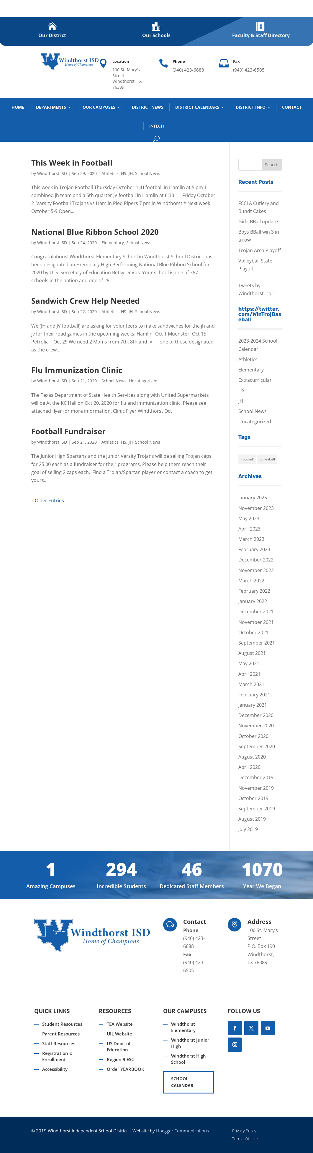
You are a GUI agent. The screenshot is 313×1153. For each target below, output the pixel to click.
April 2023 (249, 529)
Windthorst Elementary (183, 1027)
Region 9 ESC (120, 1059)
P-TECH (156, 126)
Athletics (110, 173)
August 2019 (252, 819)
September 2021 (256, 643)
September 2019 (256, 808)
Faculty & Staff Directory (261, 35)
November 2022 (256, 570)
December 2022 (255, 559)
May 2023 (248, 518)
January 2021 (252, 705)
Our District (52, 35)
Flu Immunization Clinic (76, 370)
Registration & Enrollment (57, 1056)
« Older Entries (47, 500)
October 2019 (253, 798)
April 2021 (249, 674)
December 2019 (255, 777)
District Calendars (197, 107)
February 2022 (254, 591)
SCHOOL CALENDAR (182, 1082)
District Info (251, 107)
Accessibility (55, 1069)
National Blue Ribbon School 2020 (95, 232)
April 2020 (249, 767)
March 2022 (251, 580)
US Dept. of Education (118, 1046)
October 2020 (253, 736)
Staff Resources (58, 1043)
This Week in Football (71, 162)
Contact (291, 107)
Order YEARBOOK (125, 1069)
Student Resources (62, 1024)
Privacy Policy (244, 1131)
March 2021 (251, 684)
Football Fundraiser (68, 431)
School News (147, 173)
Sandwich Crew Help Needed (85, 300)
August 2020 (252, 757)
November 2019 (256, 788)
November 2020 (256, 725)
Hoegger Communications (182, 1131)
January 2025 (252, 497)
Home (18, 107)
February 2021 (254, 694)
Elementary (112, 242)
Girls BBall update (258, 221)
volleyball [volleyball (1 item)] (267, 459)
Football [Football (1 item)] (247, 459)
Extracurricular (255, 380)
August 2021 (252, 653)
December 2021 (255, 611)
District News (147, 107)
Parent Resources (61, 1034)
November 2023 (256, 508)
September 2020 (256, 746)
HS (123, 173)
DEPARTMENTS (51, 107)
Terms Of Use (245, 1139)
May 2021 (248, 663)
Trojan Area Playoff (259, 250)
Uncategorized (143, 381)
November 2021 (256, 622)
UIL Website (119, 1034)
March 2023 (251, 539)
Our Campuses (99, 107)
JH (131, 173)
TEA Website (120, 1024)
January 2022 (252, 601)
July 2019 (248, 829)
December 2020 (255, 715)
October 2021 (253, 632)
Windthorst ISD (52, 173)
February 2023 (254, 549)
